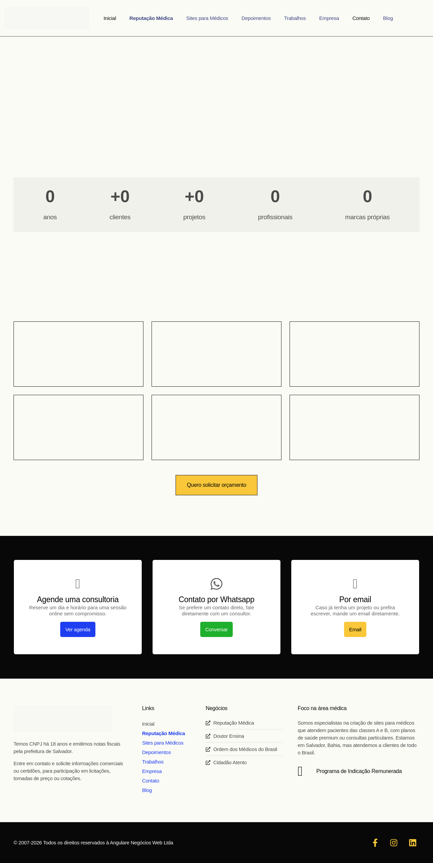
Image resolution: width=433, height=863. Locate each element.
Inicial (128, 18)
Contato (348, 18)
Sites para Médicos (215, 18)
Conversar (216, 629)
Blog (369, 18)
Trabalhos (292, 18)
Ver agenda (77, 629)
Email (355, 629)
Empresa (322, 18)
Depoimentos (258, 18)
